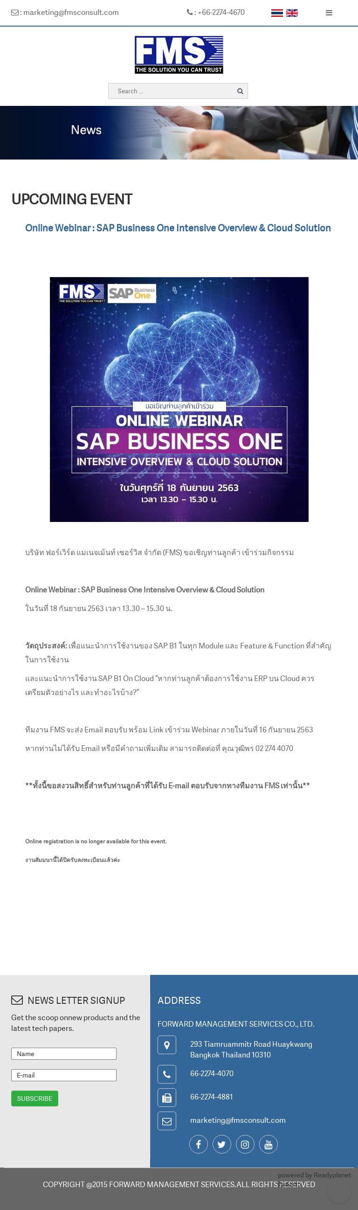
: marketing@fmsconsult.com (65, 12)
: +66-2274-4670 (216, 12)
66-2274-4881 (211, 1097)
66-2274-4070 (212, 1073)
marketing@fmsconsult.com (238, 1120)
